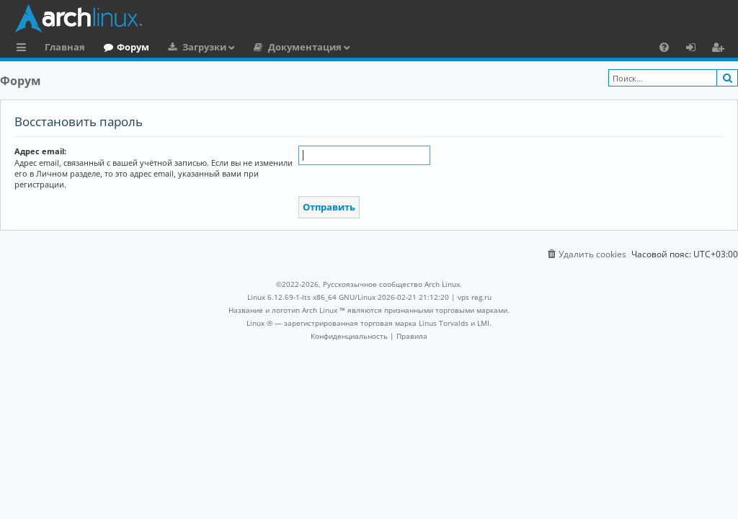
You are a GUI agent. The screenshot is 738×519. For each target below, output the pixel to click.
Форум (133, 46)
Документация (305, 46)
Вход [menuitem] (696, 49)
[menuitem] (664, 47)
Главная (65, 46)
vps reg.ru (475, 297)
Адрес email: (40, 151)
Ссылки (24, 49)
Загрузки (204, 46)
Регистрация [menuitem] (721, 49)
